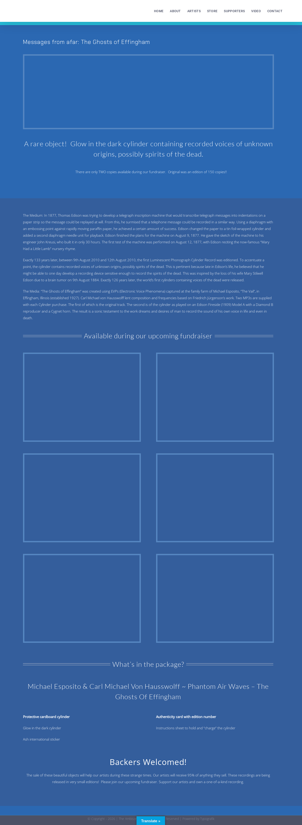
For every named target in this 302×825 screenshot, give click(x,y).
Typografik (207, 818)
